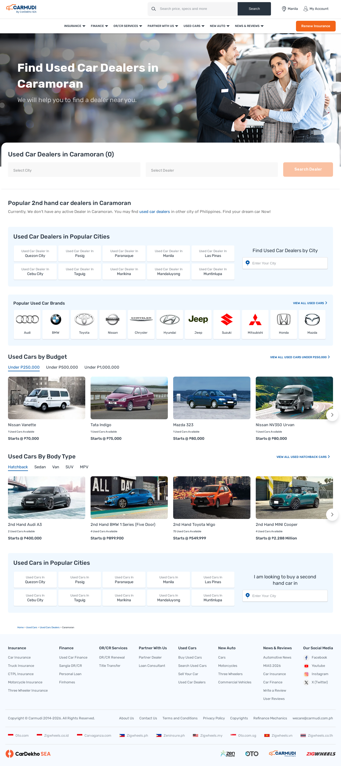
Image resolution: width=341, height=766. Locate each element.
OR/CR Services (125, 26)
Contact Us (148, 718)
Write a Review (274, 690)
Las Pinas (213, 253)
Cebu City (35, 271)
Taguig (80, 271)
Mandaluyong (168, 271)
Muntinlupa (213, 271)
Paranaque (124, 253)
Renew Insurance (315, 26)
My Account (315, 8)
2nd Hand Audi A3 (25, 524)
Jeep (198, 332)
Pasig (80, 253)
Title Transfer (109, 666)
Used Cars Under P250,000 (307, 357)
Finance (97, 26)
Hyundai (170, 332)
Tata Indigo (101, 424)
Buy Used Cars (190, 657)
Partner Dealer (150, 657)
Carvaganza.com (94, 735)
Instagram (315, 674)
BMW (55, 332)
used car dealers (154, 211)
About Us (126, 718)
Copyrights (239, 718)
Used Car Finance (73, 657)
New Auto (217, 26)
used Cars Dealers (50, 627)
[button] (332, 415)
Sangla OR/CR (70, 666)
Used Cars (192, 26)
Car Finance (272, 682)
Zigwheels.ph (133, 735)
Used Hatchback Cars (310, 457)
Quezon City (35, 253)
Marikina (124, 271)
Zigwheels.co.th (317, 735)
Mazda (312, 332)
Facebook (315, 658)
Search (254, 9)
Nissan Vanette (22, 424)
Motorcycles (227, 666)
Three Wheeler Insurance (28, 690)
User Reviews (274, 699)
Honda (284, 332)
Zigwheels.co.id (53, 735)
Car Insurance (19, 657)
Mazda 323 (183, 424)
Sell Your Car (188, 674)
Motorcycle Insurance (25, 682)
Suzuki (227, 332)
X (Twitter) (315, 682)
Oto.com (18, 735)
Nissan (113, 332)
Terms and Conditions (180, 718)
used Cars (317, 303)
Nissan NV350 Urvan (275, 424)
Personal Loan (70, 674)
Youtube (314, 666)
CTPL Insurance (21, 674)
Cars (222, 657)
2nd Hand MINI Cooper (277, 524)
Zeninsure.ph (170, 735)
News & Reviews (247, 26)
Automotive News (277, 657)
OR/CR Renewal (112, 657)
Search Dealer (308, 169)
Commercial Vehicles (234, 682)
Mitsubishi (255, 332)
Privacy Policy (214, 718)
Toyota (84, 332)
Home (20, 627)
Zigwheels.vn (278, 735)
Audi (27, 332)
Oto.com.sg (243, 735)
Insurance (72, 26)
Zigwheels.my (207, 735)
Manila (168, 253)
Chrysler (141, 332)
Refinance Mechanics (270, 718)
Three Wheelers (230, 674)
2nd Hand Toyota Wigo (194, 524)
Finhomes (67, 682)
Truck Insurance (21, 666)
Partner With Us (161, 26)
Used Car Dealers (192, 682)
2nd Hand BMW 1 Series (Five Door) (123, 524)
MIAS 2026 (272, 666)
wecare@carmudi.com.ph (313, 718)
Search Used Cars (192, 666)
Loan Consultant (152, 666)
